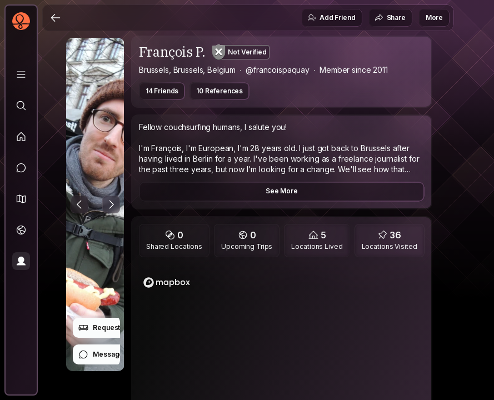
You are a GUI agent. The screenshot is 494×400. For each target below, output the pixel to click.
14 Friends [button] (162, 91)
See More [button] (282, 191)
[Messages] (21, 168)
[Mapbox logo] (166, 282)
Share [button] (390, 17)
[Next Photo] (111, 204)
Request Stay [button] (107, 328)
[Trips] (21, 230)
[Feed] (21, 137)
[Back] (55, 18)
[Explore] (21, 105)
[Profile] (21, 261)
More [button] (434, 17)
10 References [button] (219, 91)
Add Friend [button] (331, 17)
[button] (21, 199)
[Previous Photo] (79, 204)
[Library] (21, 74)
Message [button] (100, 354)
